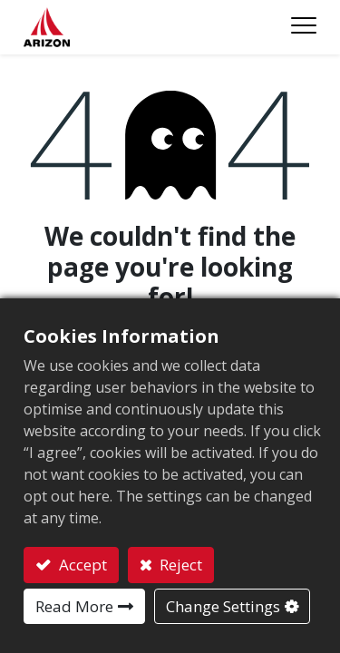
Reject (179, 564)
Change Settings (223, 606)
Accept (81, 564)
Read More (74, 606)
